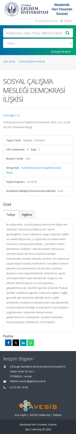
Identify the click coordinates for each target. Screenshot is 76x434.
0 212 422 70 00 (19, 387)
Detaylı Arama (60, 51)
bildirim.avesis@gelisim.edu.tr (28, 381)
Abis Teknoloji (33, 429)
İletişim (57, 415)
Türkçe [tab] (10, 214)
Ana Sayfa (9, 61)
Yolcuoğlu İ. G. (11, 115)
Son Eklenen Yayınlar (32, 61)
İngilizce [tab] (27, 214)
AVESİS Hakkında (40, 415)
